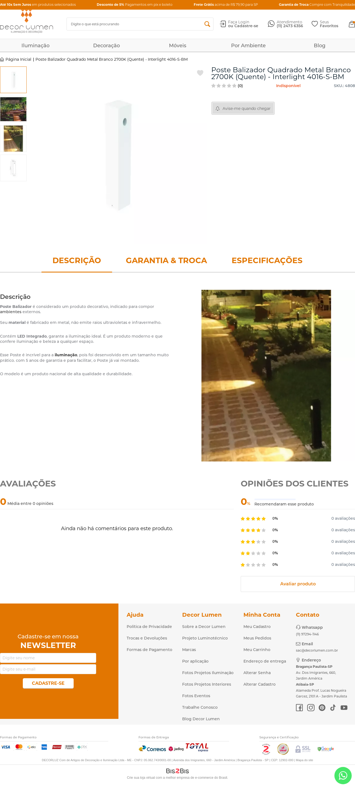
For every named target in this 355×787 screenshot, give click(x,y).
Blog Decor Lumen (201, 718)
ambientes (10, 311)
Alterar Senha (257, 672)
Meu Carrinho (256, 649)
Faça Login (238, 22)
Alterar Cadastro (259, 684)
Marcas (189, 649)
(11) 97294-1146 (307, 634)
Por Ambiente (248, 46)
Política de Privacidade (149, 626)
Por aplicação (195, 661)
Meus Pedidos (257, 638)
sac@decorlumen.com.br (317, 650)
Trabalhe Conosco (200, 707)
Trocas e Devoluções (147, 638)
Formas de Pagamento (149, 649)
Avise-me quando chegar (247, 108)
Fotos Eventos (196, 695)
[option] (13, 79)
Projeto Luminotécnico (205, 638)
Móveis (177, 46)
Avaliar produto (298, 583)
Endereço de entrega (264, 661)
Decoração (106, 46)
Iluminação (35, 46)
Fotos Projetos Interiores (206, 684)
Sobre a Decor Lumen (204, 626)
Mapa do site (304, 760)
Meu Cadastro (257, 626)
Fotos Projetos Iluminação (208, 672)
